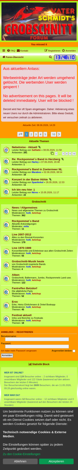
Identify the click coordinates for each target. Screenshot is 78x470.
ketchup (36, 213)
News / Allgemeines (24, 207)
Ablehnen (20, 461)
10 (74, 153)
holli (28, 213)
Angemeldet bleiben (63, 350)
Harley (35, 162)
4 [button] (40, 134)
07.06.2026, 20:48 (50, 162)
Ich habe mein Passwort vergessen (19, 350)
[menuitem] (11, 50)
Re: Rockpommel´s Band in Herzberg (36, 159)
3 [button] (36, 134)
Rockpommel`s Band (25, 221)
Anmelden (7, 332)
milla (26, 226)
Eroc (15, 301)
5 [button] (45, 134)
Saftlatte (36, 150)
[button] (20, 134)
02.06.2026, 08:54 (53, 172)
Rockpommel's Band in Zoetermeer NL (37, 169)
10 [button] (53, 134)
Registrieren (25, 332)
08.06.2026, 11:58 (52, 150)
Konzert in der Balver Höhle (30, 179)
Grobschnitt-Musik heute (28, 261)
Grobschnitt (39, 201)
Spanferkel (37, 182)
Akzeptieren (56, 461)
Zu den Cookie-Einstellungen (21, 454)
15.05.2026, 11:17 (50, 192)
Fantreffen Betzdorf (24, 288)
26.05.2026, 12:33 (55, 182)
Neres (35, 192)
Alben (16, 274)
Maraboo (36, 172)
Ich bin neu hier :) (23, 189)
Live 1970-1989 (21, 247)
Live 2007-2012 (21, 234)
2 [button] (31, 134)
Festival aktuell (22, 315)
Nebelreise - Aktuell (24, 147)
